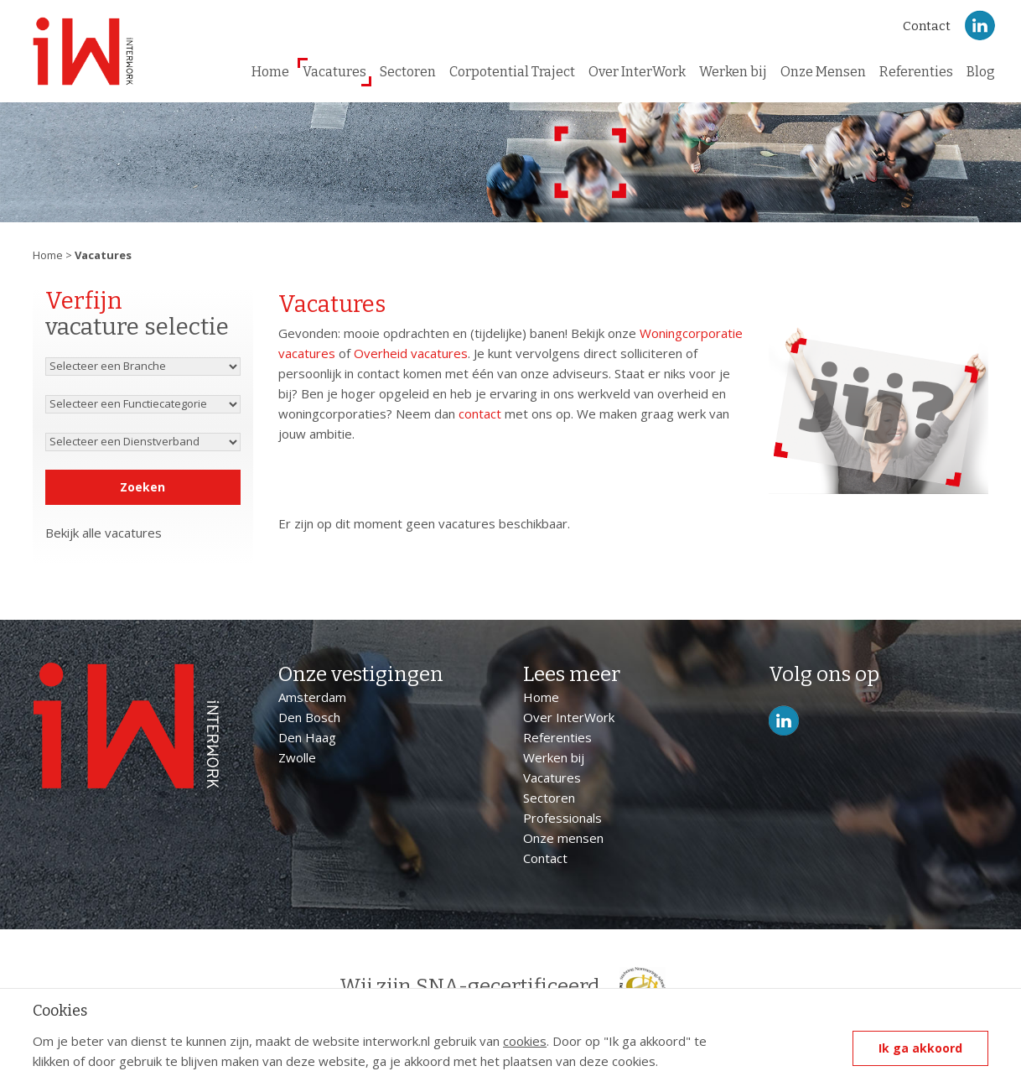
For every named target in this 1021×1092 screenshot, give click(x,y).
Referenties (916, 72)
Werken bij (733, 72)
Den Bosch (309, 717)
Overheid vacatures (411, 353)
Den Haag (307, 737)
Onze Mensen (823, 72)
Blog (981, 72)
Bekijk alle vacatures (103, 532)
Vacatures (334, 72)
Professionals (562, 817)
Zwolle (297, 757)
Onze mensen (563, 837)
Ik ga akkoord (920, 1048)
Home (270, 72)
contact (480, 413)
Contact (927, 26)
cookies (525, 1040)
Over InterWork (637, 72)
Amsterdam (312, 697)
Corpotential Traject (512, 72)
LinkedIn (980, 25)
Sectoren (408, 72)
